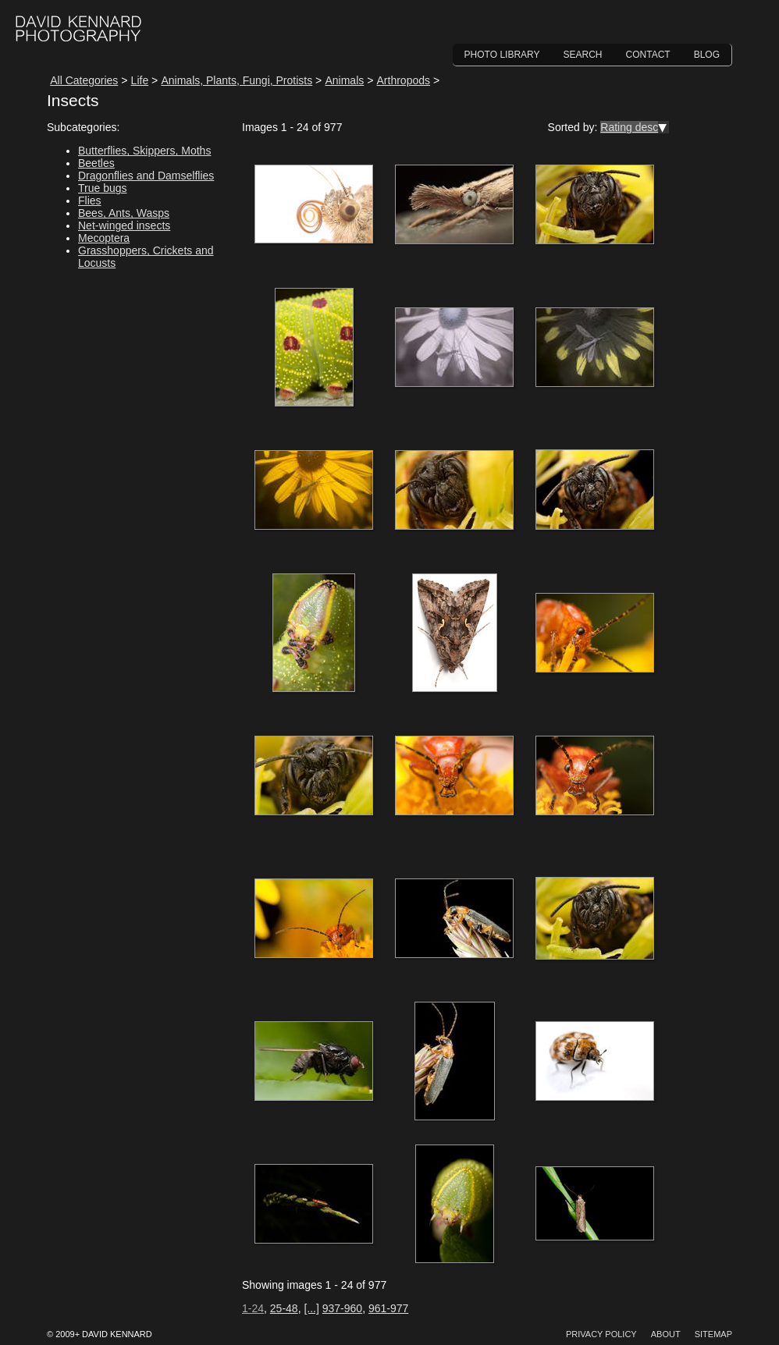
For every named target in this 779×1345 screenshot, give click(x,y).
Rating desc (629, 127)
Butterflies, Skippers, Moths (144, 150)
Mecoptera (104, 238)
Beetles (96, 163)
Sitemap (713, 1334)
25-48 (284, 1308)
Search (583, 54)
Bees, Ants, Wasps (123, 213)
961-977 (388, 1308)
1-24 (253, 1308)
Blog (707, 54)
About (666, 1334)
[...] (311, 1308)
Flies (89, 200)
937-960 (342, 1308)
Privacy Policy (601, 1334)
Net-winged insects (124, 225)
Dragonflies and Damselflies (146, 175)
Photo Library (502, 54)
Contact (648, 54)
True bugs (102, 188)
